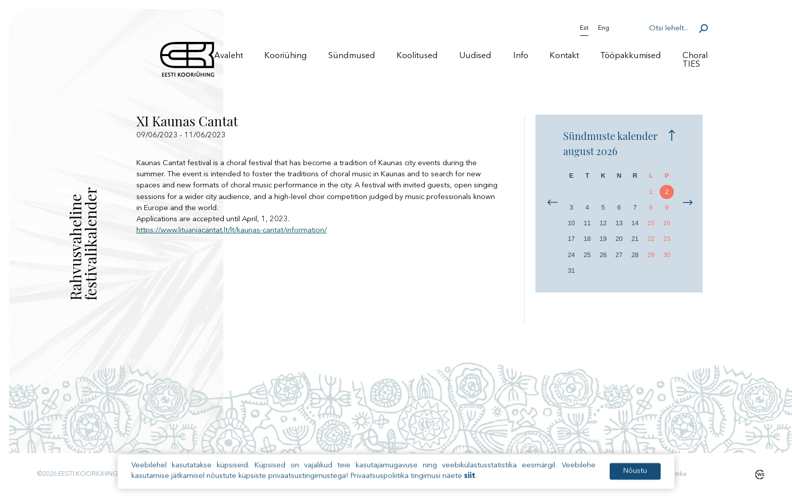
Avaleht (228, 56)
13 (618, 223)
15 (650, 223)
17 (571, 238)
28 (634, 255)
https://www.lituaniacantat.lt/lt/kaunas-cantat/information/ (231, 230)
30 (666, 255)
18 (586, 238)
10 (571, 223)
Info (520, 56)
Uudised (475, 56)
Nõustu (635, 478)
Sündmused (351, 56)
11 (586, 223)
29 (650, 255)
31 (571, 270)
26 (603, 255)
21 (634, 238)
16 (666, 223)
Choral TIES (695, 60)
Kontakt (564, 56)
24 (571, 255)
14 (634, 223)
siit (469, 483)
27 (618, 255)
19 (603, 238)
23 (666, 238)
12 (603, 223)
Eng (603, 28)
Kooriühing (285, 56)
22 (650, 238)
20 (618, 238)
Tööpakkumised (630, 56)
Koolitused (417, 56)
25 (586, 255)
